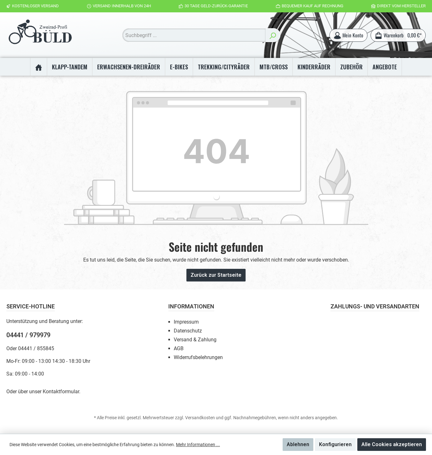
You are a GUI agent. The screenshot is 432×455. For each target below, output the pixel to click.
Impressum (186, 322)
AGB (179, 348)
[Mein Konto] (348, 35)
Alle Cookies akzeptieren (391, 444)
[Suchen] (272, 36)
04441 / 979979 (28, 335)
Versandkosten (200, 417)
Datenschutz (188, 331)
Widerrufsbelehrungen (198, 357)
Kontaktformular (61, 392)
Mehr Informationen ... (198, 444)
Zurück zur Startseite (216, 277)
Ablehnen (298, 444)
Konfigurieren (335, 444)
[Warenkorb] (398, 35)
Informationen (191, 306)
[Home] (38, 68)
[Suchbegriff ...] (194, 36)
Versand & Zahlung (195, 340)
